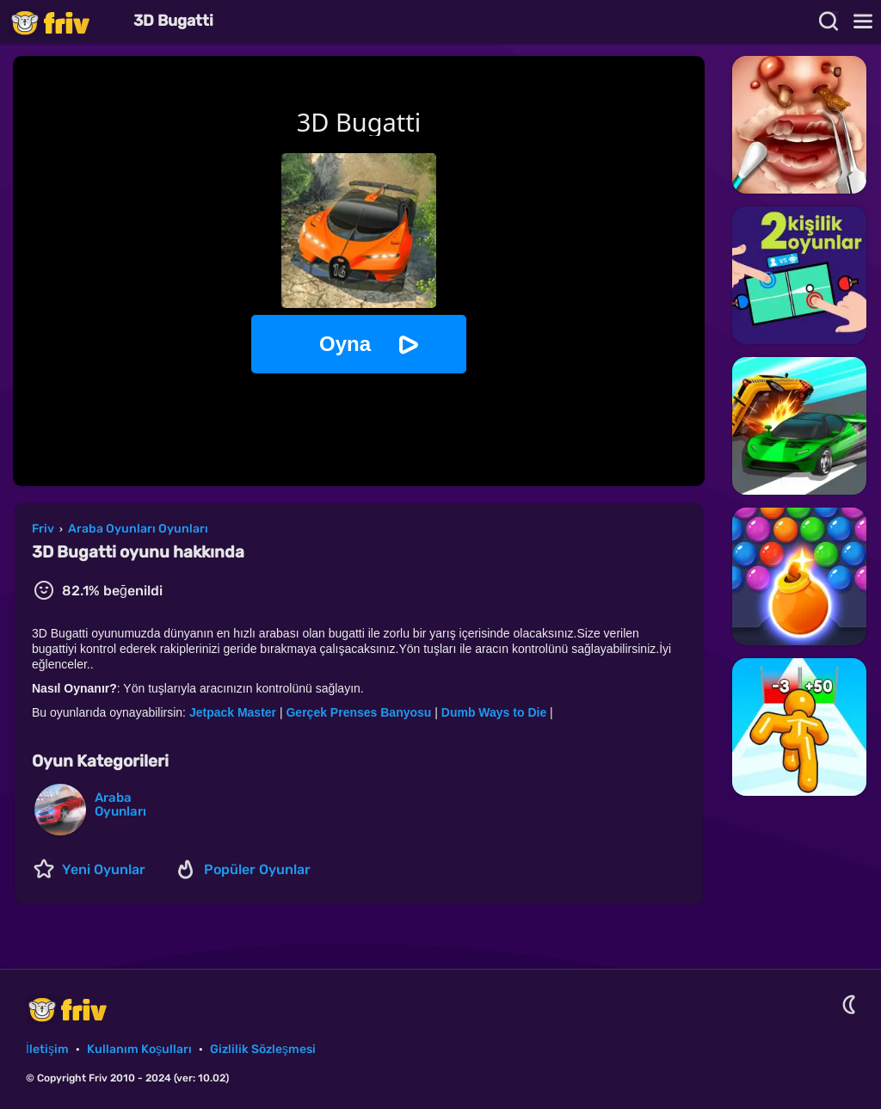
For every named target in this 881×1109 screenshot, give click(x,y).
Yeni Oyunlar (103, 869)
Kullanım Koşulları (139, 1049)
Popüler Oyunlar (257, 869)
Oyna (345, 343)
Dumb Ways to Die (495, 712)
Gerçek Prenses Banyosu (360, 712)
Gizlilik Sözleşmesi (263, 1049)
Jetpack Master (234, 712)
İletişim (47, 1049)
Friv (64, 22)
